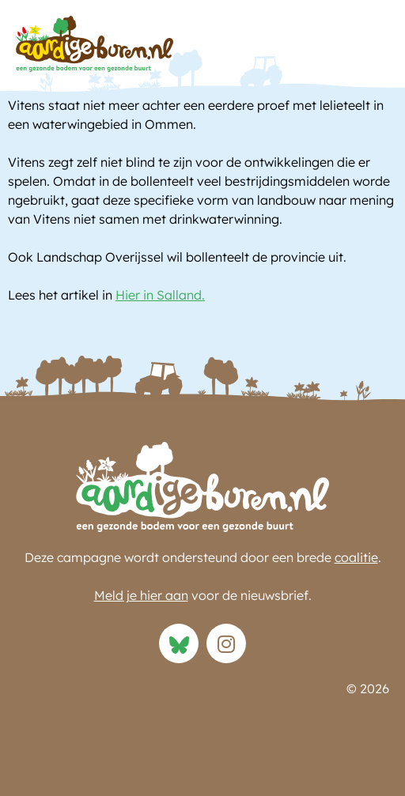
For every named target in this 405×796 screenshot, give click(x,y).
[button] (373, 48)
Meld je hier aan (141, 595)
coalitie (356, 557)
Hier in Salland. (160, 295)
